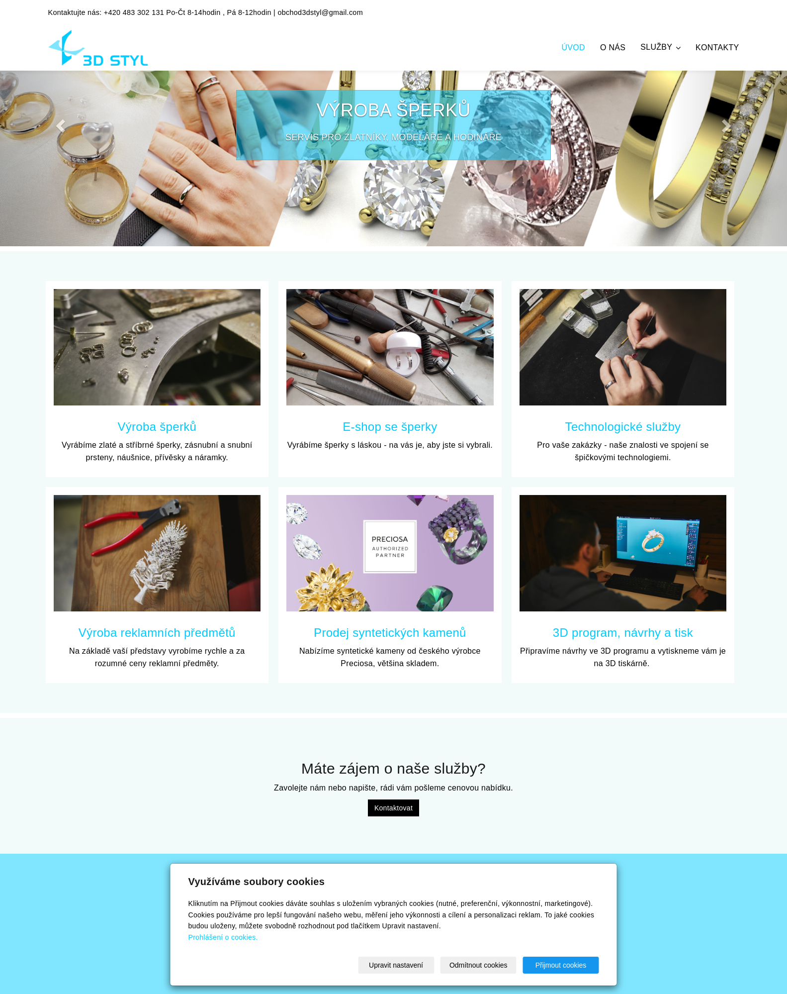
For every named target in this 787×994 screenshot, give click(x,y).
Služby (660, 47)
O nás (612, 47)
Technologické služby (623, 426)
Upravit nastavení (396, 965)
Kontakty (717, 47)
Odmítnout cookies (478, 965)
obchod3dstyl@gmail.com (320, 12)
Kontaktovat (393, 808)
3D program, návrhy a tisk (623, 632)
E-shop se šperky (390, 426)
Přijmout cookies (561, 965)
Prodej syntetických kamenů (390, 632)
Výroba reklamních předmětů (157, 632)
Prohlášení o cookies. (223, 937)
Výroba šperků (156, 426)
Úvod (573, 47)
